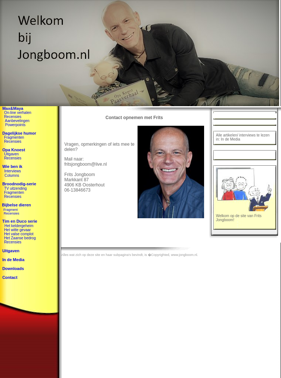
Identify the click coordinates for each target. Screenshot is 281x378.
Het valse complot (18, 234)
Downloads (13, 268)
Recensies (12, 117)
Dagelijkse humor (19, 133)
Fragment (10, 210)
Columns (11, 175)
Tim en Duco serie (18, 221)
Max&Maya (12, 108)
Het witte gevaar (17, 230)
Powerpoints (15, 125)
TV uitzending (15, 188)
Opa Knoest (13, 150)
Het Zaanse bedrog (20, 238)
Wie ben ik (12, 166)
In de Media (13, 259)
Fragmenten (14, 137)
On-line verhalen (17, 113)
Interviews (12, 171)
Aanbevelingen (17, 121)
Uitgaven (11, 154)
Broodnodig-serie (19, 184)
